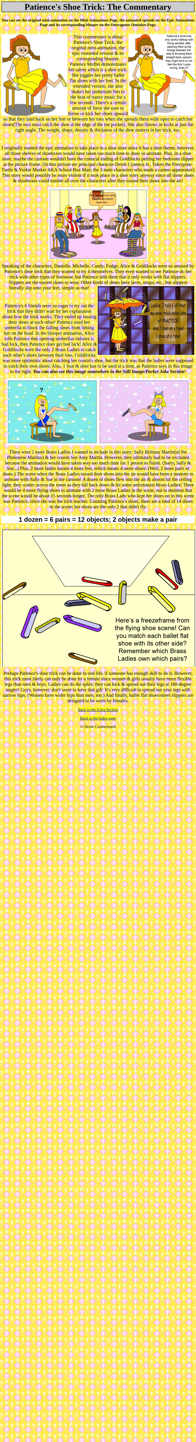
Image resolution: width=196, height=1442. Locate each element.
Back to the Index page (98, 718)
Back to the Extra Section (98, 709)
